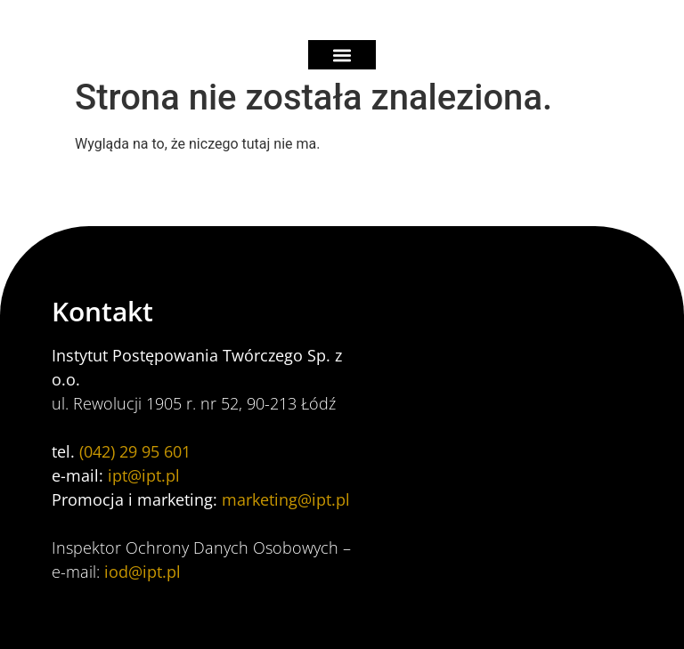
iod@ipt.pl (142, 571)
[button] (342, 54)
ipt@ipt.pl (144, 475)
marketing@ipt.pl (286, 499)
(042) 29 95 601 (135, 451)
